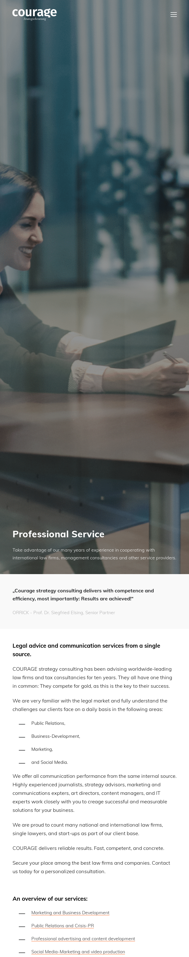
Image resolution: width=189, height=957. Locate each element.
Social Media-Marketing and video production (78, 951)
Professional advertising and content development (83, 938)
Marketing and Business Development (70, 912)
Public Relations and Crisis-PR (62, 925)
